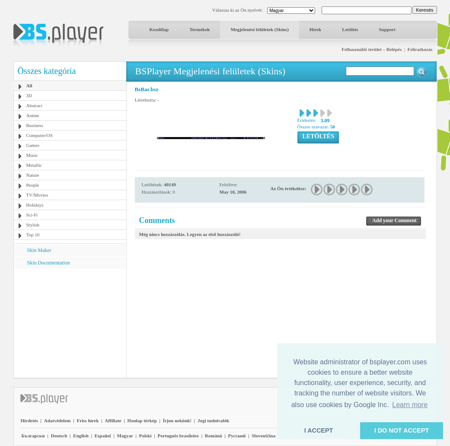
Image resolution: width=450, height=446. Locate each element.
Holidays (35, 204)
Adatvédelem (57, 420)
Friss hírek (88, 420)
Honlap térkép (142, 420)
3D (29, 95)
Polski (145, 435)
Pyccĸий (237, 435)
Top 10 (33, 234)
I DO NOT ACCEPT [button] (401, 430)
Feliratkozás (419, 49)
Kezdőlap (159, 29)
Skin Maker (39, 250)
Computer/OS (39, 135)
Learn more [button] (410, 404)
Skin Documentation (48, 263)
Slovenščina (263, 435)
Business (34, 125)
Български (33, 435)
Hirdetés (29, 420)
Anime (32, 115)
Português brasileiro (177, 435)
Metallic (34, 165)
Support (387, 29)
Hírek (315, 29)
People (32, 185)
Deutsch (59, 435)
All (29, 85)
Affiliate (113, 420)
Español (103, 435)
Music (32, 155)
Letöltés (350, 29)
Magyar (125, 435)
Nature (32, 175)
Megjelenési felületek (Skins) (259, 29)
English (80, 435)
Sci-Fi (32, 214)
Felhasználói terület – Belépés (371, 49)
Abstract (34, 105)
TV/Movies (37, 195)
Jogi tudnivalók (213, 420)
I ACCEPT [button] (318, 430)
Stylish (33, 224)
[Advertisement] (70, 323)
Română (213, 435)
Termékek (199, 29)
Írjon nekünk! (177, 420)
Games (33, 145)
